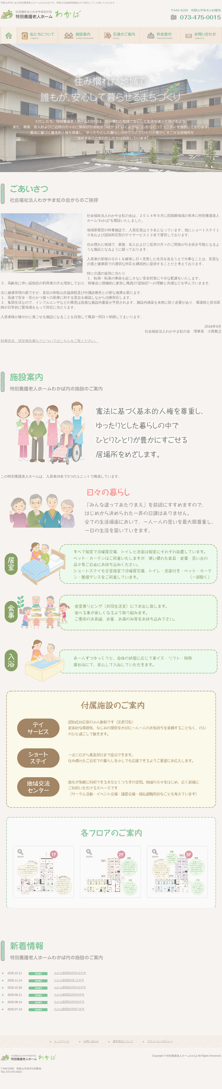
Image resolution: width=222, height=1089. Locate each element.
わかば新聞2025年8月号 (69, 1002)
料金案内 (160, 46)
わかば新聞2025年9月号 (69, 994)
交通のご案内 (119, 46)
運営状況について (123, 1041)
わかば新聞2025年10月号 (70, 987)
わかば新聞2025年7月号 (69, 1009)
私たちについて (37, 46)
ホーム (8, 46)
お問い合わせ (201, 46)
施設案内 (78, 46)
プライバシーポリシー (160, 1041)
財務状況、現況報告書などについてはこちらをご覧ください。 (49, 341)
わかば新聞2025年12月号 (70, 973)
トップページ (62, 1041)
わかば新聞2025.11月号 (69, 980)
